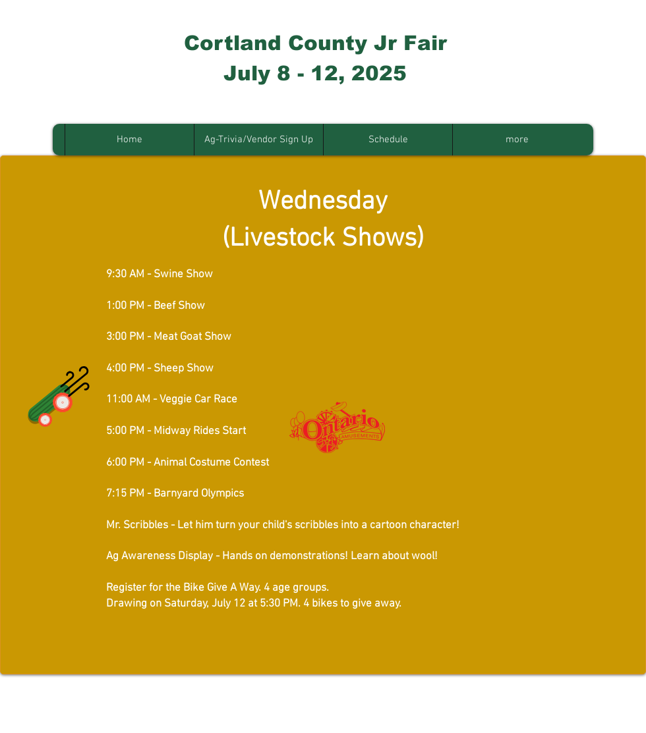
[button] (258, 139)
